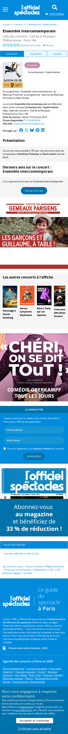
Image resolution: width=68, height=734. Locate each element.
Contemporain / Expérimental (41, 107)
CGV (51, 569)
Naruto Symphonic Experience (26, 312)
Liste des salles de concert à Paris (21, 553)
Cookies (28, 573)
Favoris (48, 45)
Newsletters (40, 569)
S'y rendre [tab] (35, 53)
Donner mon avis (34, 190)
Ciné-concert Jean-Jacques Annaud (61, 313)
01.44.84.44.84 (32, 120)
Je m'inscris (34, 456)
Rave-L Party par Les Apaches (44, 312)
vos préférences (23, 710)
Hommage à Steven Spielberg (9, 314)
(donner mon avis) (30, 45)
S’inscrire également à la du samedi (35, 448)
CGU (58, 569)
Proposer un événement (18, 569)
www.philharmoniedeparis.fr (29, 123)
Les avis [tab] (57, 53)
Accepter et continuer (35, 721)
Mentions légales (12, 573)
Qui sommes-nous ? (13, 566)
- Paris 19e (29, 38)
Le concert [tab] (12, 53)
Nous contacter (34, 566)
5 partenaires (26, 707)
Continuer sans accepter (34, 729)
